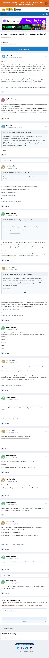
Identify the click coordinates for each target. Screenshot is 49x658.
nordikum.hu (10, 166)
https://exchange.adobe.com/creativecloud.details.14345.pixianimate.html (25, 108)
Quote (7, 92)
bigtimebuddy (11, 99)
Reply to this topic (24, 49)
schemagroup (11, 213)
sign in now (40, 602)
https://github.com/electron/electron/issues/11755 (15, 438)
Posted (14, 57)
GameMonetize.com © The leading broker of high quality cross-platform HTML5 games (23, 3)
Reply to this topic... (9, 611)
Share (24, 618)
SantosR (5, 42)
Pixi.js (15, 44)
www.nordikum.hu (13, 192)
